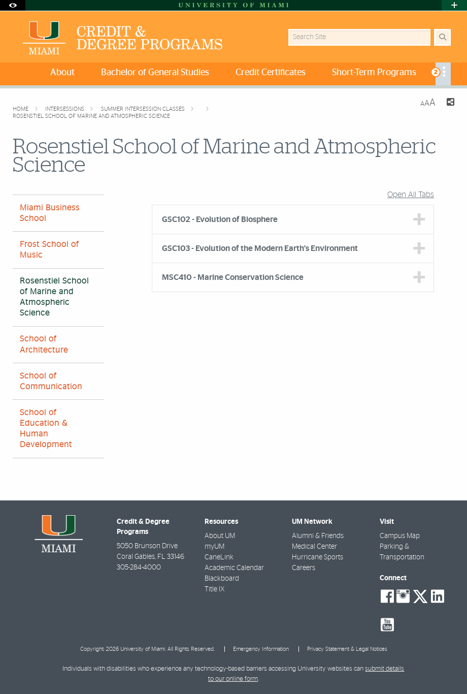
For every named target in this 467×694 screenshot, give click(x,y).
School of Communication (51, 381)
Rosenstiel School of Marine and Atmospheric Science (91, 116)
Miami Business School (50, 213)
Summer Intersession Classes (143, 109)
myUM (214, 546)
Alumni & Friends (318, 536)
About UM (220, 536)
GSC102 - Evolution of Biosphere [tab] (220, 219)
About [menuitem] (62, 72)
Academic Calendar (234, 568)
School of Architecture (44, 344)
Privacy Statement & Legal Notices (347, 649)
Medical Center (314, 546)
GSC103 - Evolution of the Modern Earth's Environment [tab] (260, 248)
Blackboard (222, 578)
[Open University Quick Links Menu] (454, 5)
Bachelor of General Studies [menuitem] (155, 72)
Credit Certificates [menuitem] (271, 72)
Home (21, 109)
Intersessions (65, 109)
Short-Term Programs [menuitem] (374, 72)
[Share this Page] (449, 103)
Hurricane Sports (317, 557)
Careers (303, 568)
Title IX (214, 589)
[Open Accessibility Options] (12, 5)
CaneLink (219, 557)
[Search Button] (442, 37)
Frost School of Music (49, 249)
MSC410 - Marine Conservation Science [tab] (233, 277)
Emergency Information (261, 649)
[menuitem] (443, 73)
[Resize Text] (428, 103)
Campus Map (400, 536)
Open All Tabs (410, 195)
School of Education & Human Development (46, 428)
